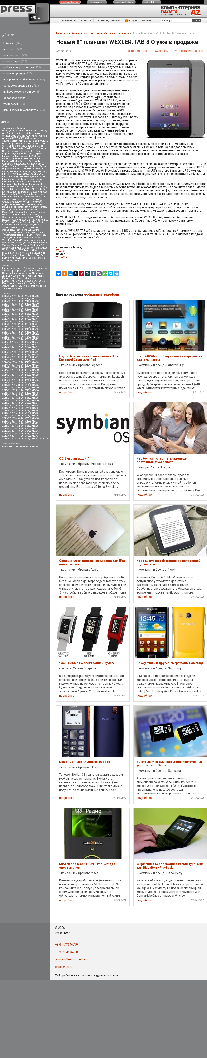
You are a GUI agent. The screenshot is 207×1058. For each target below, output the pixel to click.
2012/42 (16, 319)
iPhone (5, 174)
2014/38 (34, 375)
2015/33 (25, 403)
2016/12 (16, 420)
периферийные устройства (24, 109)
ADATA (19, 130)
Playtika (6, 255)
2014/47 (6, 382)
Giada (30, 163)
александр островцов (13, 270)
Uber (12, 237)
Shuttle (42, 222)
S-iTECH (33, 219)
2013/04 (34, 324)
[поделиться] (137, 50)
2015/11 (6, 390)
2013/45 (34, 349)
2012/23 (25, 306)
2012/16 (34, 301)
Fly (12, 158)
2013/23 (16, 336)
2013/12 (34, 329)
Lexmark (6, 181)
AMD (13, 135)
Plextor (33, 209)
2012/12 (34, 298)
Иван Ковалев (29, 275)
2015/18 (34, 392)
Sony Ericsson (22, 227)
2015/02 (34, 382)
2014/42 (34, 377)
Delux (38, 151)
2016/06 (34, 415)
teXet (33, 232)
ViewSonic (42, 240)
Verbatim (6, 240)
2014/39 (6, 377)
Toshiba (21, 235)
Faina (5, 268)
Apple (34, 135)
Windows (24, 245)
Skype (30, 224)
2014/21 (25, 364)
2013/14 (16, 331)
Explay (15, 156)
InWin (25, 171)
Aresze (31, 255)
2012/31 (25, 311)
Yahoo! (30, 247)
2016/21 (25, 423)
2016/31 (34, 428)
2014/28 (16, 370)
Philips (5, 209)
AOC (28, 135)
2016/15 (6, 423)
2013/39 (16, 347)
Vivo (4, 242)
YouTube (6, 250)
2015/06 (34, 385)
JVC (41, 174)
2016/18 (16, 423)
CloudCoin (31, 146)
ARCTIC (14, 138)
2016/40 (6, 436)
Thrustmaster (9, 235)
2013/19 (25, 334)
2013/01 (6, 324)
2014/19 (6, 364)
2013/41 (34, 347)
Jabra (24, 174)
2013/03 (25, 324)
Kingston (18, 176)
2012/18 (16, 303)
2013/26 (6, 339)
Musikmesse (38, 194)
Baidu (14, 141)
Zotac (15, 250)
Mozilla (21, 194)
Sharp (35, 222)
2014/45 (25, 380)
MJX (42, 189)
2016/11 (6, 420)
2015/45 (25, 410)
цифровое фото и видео (21, 91)
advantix (35, 130)
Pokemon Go (20, 212)
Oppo (4, 204)
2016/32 (6, 431)
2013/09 (6, 329)
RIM (36, 217)
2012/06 (16, 296)
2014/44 (16, 380)
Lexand (39, 179)
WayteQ (19, 242)
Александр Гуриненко (35, 268)
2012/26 (16, 308)
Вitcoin (5, 252)
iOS (39, 171)
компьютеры (15, 61)
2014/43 (6, 380)
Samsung (42, 219)
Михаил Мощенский (26, 280)
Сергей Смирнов (37, 286)
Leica (23, 179)
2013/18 (16, 334)
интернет (12, 49)
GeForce (39, 161)
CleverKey (20, 146)
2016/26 (34, 425)
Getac (23, 163)
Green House (32, 166)
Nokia (37, 196)
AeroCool (6, 133)
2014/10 (6, 359)
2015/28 (16, 400)
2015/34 (34, 403)
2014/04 (25, 354)
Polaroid (32, 212)
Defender (24, 151)
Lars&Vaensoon (37, 258)
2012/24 (34, 306)
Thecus (41, 232)
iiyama (13, 171)
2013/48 (25, 352)
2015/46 (34, 410)
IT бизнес (12, 43)
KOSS (26, 176)
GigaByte (38, 163)
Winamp (15, 245)
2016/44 (6, 438)
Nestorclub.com (109, 975)
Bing (34, 141)
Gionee (5, 166)
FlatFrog (6, 158)
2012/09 (6, 298)
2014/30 (34, 370)
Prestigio (6, 214)
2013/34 (6, 344)
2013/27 (16, 339)
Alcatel (22, 133)
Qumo (17, 217)
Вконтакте (15, 252)
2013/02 (16, 324)
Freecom (28, 158)
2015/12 (16, 390)
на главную (69, 20)
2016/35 (34, 431)
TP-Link (29, 235)
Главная (61, 33)
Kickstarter (7, 176)
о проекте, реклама (108, 20)
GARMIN (14, 161)
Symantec (7, 232)
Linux (28, 181)
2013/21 (6, 336)
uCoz (18, 237)
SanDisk (6, 222)
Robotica (6, 219)
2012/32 (34, 311)
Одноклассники (36, 252)
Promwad (33, 214)
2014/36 (16, 375)
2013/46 (6, 352)
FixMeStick (34, 156)
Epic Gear (41, 255)
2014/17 (25, 362)
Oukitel (31, 204)
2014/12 (25, 359)
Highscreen (8, 168)
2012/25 (6, 308)
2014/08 (25, 357)
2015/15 (6, 392)
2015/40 (16, 408)
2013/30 (6, 342)
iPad (44, 171)
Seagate (27, 222)
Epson (39, 153)
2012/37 (6, 316)
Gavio (31, 161)
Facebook (23, 156)
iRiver (13, 174)
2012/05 (6, 296)
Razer (23, 217)
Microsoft (14, 189)
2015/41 (25, 408)
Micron (5, 189)
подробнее (66, 392)
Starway (34, 227)
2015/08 (16, 387)
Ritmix (42, 217)
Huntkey (6, 258)
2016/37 (16, 433)
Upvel (25, 237)
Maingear (34, 184)
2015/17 (25, 392)
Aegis (43, 130)
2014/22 (34, 364)
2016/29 (16, 428)
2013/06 (16, 326)
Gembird (6, 163)
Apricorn (43, 135)
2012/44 (34, 319)
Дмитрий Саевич (11, 275)
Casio (42, 143)
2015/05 (25, 385)
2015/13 (25, 390)
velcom (38, 237)
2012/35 (25, 314)
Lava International (11, 179)
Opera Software (34, 202)
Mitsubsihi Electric (29, 189)
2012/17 (6, 303)
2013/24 (25, 336)
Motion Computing (11, 191)
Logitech (36, 181)
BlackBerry (7, 143)
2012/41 (6, 319)
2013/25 (34, 336)
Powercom (42, 212)
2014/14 (6, 362)
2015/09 (25, 387)
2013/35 (16, 344)
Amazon (6, 135)
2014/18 (34, 362)
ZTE (21, 250)
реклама (34, 446)
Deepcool (14, 151)
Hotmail (19, 168)
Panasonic (18, 207)
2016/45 (16, 438)
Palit (9, 207)
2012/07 (25, 296)
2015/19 (6, 395)
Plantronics (23, 209)
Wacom (10, 242)
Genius (15, 163)
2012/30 (16, 311)
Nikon (21, 196)
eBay (17, 153)
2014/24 (16, 367)
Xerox (5, 247)
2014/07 (16, 357)
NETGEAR (7, 260)
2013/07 (25, 326)
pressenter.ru (63, 966)
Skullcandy (21, 224)
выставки (7, 446)
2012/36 (34, 314)
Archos (5, 138)
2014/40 (16, 377)
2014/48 (16, 382)
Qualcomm (7, 217)
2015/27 (6, 400)
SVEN (30, 230)
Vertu (15, 240)
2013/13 (6, 331)
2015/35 (6, 405)
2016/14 (34, 420)
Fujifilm (37, 158)
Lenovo (31, 179)
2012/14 (16, 301)
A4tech (5, 130)
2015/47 (6, 413)
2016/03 (6, 415)
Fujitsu (5, 161)
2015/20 (16, 395)
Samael (12, 268)
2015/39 (6, 408)
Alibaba (30, 133)
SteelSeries (7, 230)
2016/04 (16, 415)
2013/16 (34, 331)
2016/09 (25, 418)
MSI (28, 194)
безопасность (15, 55)
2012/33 (6, 314)
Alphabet (39, 133)
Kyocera (34, 176)
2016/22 (34, 423)
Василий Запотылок (13, 273)
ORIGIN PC (21, 204)
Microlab (41, 186)
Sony (13, 227)
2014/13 (34, 359)
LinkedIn (20, 181)
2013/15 (25, 331)
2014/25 (25, 367)
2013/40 (25, 347)
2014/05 (34, 354)
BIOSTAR (42, 141)
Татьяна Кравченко (12, 288)
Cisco (5, 146)
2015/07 (6, 387)
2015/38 (34, 405)
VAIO (31, 237)
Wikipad (6, 245)
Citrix (11, 146)
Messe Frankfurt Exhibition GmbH (19, 186)
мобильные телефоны (115, 33)
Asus (36, 138)
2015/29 (25, 400)
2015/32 (16, 403)
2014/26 (34, 367)
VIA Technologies (27, 240)
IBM (43, 168)
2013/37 (34, 344)
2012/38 (16, 316)
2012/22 (16, 306)
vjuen (20, 268)
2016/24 (16, 425)
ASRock (28, 138)
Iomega (32, 171)
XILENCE (21, 247)
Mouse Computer (39, 191)
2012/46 (16, 321)
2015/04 (16, 385)
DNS (12, 153)
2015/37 (25, 405)
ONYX (22, 202)
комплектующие (17, 73)
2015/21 (25, 395)
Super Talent (20, 230)
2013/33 (34, 342)
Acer (12, 130)
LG (13, 181)
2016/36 (6, 433)
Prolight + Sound (20, 214)
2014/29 (25, 370)
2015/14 (34, 390)
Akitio (15, 133)
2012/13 (6, 301)
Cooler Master (17, 148)
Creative (42, 148)
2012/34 (16, 314)
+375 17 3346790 (66, 944)
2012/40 (34, 316)
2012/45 (6, 321)
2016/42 (25, 436)
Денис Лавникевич (35, 273)
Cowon (34, 148)
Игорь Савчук (17, 278)
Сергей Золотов (19, 286)
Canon (35, 143)
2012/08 (34, 296)
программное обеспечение (24, 79)
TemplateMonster (21, 232)
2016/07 (6, 418)
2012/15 (25, 301)
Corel (27, 148)
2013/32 (25, 342)
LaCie (42, 176)
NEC (4, 196)
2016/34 (25, 431)
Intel (19, 171)
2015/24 (16, 397)
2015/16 (16, 392)
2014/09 (34, 357)
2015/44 (16, 410)
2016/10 (34, 418)
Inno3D (14, 258)
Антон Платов (32, 270)
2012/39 (25, 316)
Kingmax (23, 258)
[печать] (161, 50)
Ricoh (30, 217)
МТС (24, 252)
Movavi (5, 194)
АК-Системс (38, 250)
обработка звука (16, 97)
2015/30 (34, 400)
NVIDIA (21, 199)
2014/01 (34, 352)
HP (25, 168)
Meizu (43, 184)
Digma (5, 153)
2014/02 (6, 354)
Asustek (6, 141)
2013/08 (34, 326)
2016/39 (34, 433)
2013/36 (25, 344)
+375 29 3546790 (66, 952)
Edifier (24, 153)
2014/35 (6, 375)
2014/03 (16, 354)
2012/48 (34, 321)
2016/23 (6, 425)
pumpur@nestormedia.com (73, 959)
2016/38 (25, 433)
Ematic (31, 153)
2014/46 (34, 380)
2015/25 (25, 397)
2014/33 (25, 372)
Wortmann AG (37, 245)
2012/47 (25, 321)
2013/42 (6, 349)
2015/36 (16, 405)
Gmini (13, 166)
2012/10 (16, 298)
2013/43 (16, 349)
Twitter (5, 237)
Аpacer (27, 250)
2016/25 (25, 425)
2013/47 (16, 352)
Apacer (23, 255)
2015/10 (34, 387)
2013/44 (25, 349)
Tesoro (16, 260)
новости (86, 20)
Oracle (11, 204)
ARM (21, 138)
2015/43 (6, 410)
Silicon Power (8, 224)
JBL (36, 174)
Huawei (36, 168)
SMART (6, 227)
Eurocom (6, 156)
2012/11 (25, 298)
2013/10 (16, 329)
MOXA (13, 194)
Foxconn (19, 158)
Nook (14, 199)
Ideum (5, 171)
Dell (32, 151)
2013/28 (25, 339)
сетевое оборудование (21, 85)
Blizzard (18, 143)
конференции (21, 446)
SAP (13, 222)
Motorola (25, 191)
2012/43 (25, 319)
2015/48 (16, 413)
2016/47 (34, 438)
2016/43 (34, 436)
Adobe (27, 130)
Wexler (44, 242)
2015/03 (6, 385)
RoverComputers (20, 219)
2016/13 (25, 420)
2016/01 (25, 413)
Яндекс (15, 255)
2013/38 (6, 347)
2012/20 (34, 303)
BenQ (28, 141)
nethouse (12, 196)
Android (21, 135)
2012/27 (25, 308)
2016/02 (34, 413)
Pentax (43, 207)
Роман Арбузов (24, 283)
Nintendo (29, 196)
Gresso (43, 166)
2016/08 (16, 418)
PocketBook (7, 212)
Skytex (37, 224)
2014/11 (16, 359)
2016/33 (16, 431)
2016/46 (25, 438)
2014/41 (25, 377)
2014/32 (16, 372)
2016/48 (44, 438)
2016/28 (6, 428)
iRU (18, 174)
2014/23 (6, 367)
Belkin (21, 141)
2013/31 (16, 342)
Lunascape (7, 184)
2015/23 (6, 397)
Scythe (19, 222)
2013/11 (25, 329)
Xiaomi (12, 247)
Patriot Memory (31, 207)
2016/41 (16, 436)
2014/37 (25, 375)
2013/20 (34, 334)
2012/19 (25, 303)
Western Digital (32, 242)
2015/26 (34, 397)
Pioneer (13, 209)
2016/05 (25, 415)
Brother (27, 143)
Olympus (13, 202)
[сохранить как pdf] (189, 50)
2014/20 (16, 364)
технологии (14, 103)
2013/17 (6, 334)
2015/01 (25, 382)
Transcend (39, 235)
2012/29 (6, 311)
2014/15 (16, 362)
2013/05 (6, 326)
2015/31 (6, 403)
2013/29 (34, 339)
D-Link (5, 151)
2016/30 (25, 428)
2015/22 (34, 395)
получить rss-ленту (139, 20)
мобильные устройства (22, 67)
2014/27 (6, 370)
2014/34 (34, 372)
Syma (36, 230)
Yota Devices (40, 247)
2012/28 (34, 308)
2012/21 (6, 306)
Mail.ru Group (21, 184)
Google (20, 166)
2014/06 (6, 357)
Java (30, 174)
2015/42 (34, 408)
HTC (29, 168)
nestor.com (70, 2)
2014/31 (6, 372)
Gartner (24, 161)
